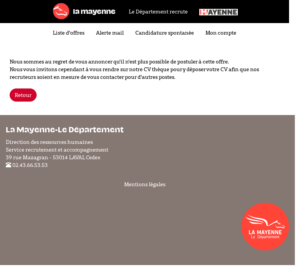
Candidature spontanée (164, 33)
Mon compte (220, 33)
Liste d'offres (68, 33)
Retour (23, 95)
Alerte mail (110, 33)
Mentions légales (144, 184)
